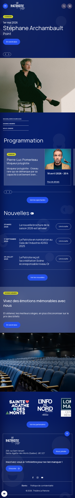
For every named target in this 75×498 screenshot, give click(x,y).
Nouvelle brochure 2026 (12, 122)
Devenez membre (9, 127)
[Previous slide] (5, 54)
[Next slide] (9, 54)
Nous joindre (8, 131)
